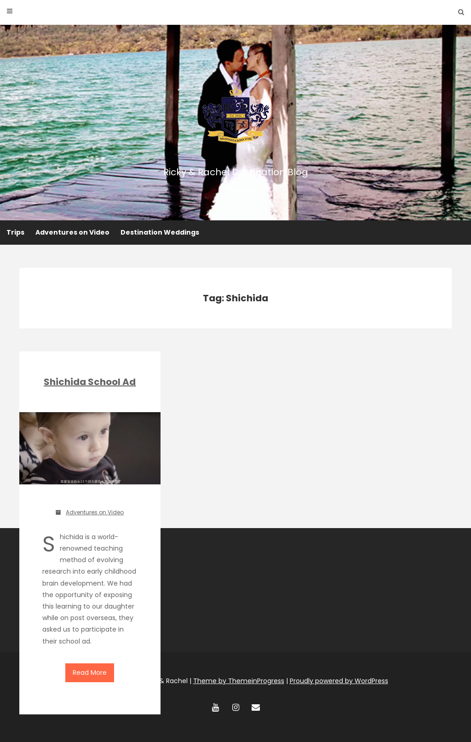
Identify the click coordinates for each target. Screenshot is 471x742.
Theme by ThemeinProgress (238, 680)
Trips (15, 232)
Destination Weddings (160, 232)
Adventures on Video (72, 232)
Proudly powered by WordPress (339, 680)
